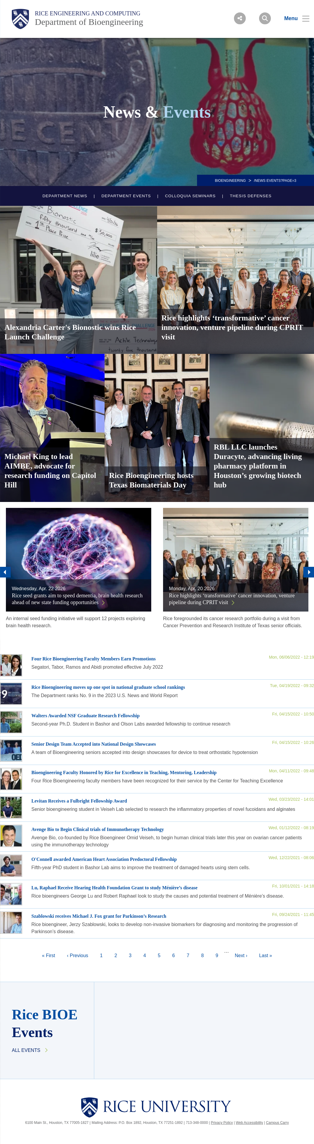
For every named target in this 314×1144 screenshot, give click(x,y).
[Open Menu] (293, 18)
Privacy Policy (222, 1123)
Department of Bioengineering (89, 22)
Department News (65, 196)
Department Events (126, 196)
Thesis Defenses (250, 196)
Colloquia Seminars (190, 196)
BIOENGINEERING (230, 181)
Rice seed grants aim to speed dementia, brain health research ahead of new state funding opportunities (77, 599)
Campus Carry (277, 1123)
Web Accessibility (249, 1123)
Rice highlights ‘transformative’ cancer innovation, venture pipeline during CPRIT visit (232, 599)
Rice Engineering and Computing (87, 13)
